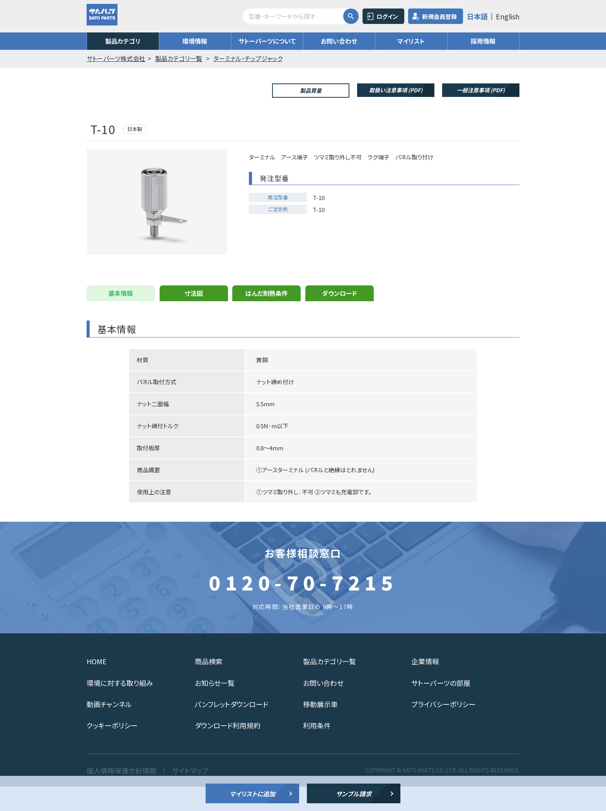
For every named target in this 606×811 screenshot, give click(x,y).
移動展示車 (320, 728)
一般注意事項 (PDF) (481, 90)
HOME (97, 685)
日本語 (477, 16)
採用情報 (483, 41)
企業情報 (425, 685)
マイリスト (411, 41)
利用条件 (317, 750)
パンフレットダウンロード (231, 728)
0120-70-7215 (303, 606)
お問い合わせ (339, 41)
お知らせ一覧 (215, 707)
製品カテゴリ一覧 (329, 685)
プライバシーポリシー (443, 728)
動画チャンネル (109, 728)
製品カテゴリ (123, 41)
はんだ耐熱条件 (266, 317)
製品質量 (311, 90)
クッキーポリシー (112, 750)
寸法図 (193, 317)
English (507, 16)
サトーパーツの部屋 (440, 707)
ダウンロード (339, 317)
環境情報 (194, 41)
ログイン (387, 16)
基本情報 (120, 317)
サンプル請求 (353, 793)
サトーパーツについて (267, 41)
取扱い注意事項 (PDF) (395, 90)
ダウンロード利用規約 (227, 750)
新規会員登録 (439, 16)
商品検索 (209, 685)
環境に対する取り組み (120, 707)
